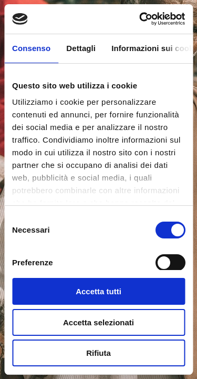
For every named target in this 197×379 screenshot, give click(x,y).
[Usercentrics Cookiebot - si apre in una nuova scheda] (140, 19)
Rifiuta (98, 352)
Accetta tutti (98, 291)
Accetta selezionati (98, 322)
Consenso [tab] (31, 48)
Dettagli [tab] (81, 48)
